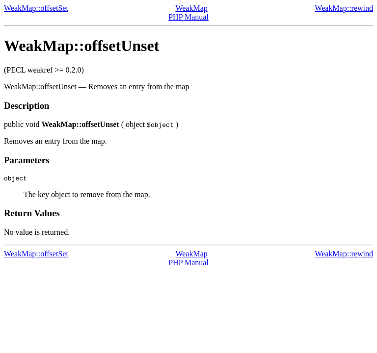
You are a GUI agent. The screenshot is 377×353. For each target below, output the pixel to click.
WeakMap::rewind (344, 8)
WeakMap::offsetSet (36, 8)
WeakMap (191, 8)
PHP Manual (188, 17)
